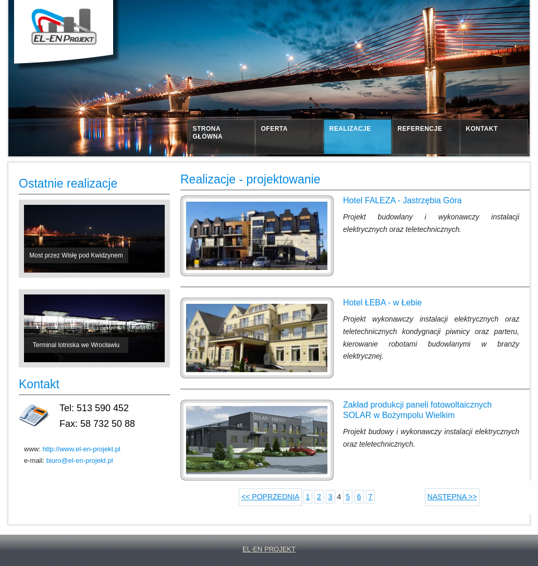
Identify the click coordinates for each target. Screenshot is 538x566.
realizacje (350, 128)
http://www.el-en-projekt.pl (81, 449)
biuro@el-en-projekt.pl (79, 460)
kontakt (482, 128)
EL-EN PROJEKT (269, 549)
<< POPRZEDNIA (270, 497)
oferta (274, 128)
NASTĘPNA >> (452, 497)
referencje (420, 128)
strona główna (208, 132)
